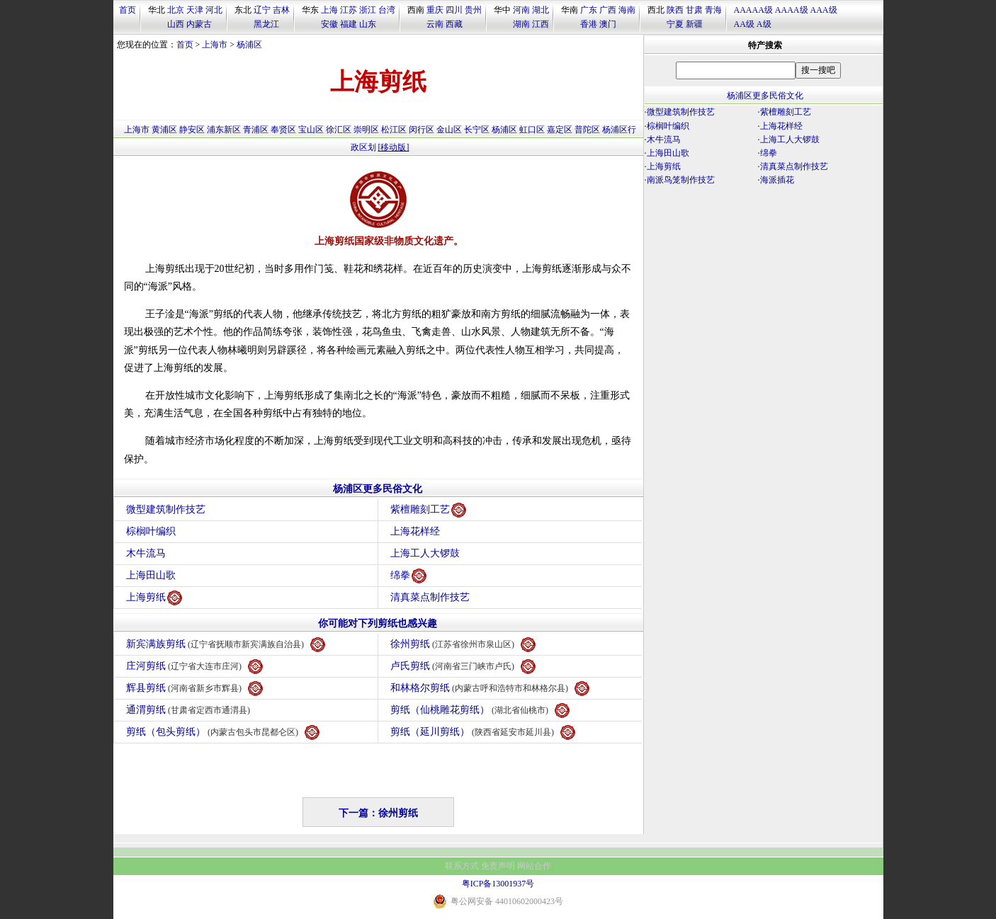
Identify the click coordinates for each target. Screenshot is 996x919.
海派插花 (777, 180)
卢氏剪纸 (463, 666)
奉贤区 (283, 130)
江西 (540, 24)
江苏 (348, 10)
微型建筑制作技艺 (165, 509)
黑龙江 (266, 24)
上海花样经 (415, 531)
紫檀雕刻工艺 (428, 510)
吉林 (281, 10)
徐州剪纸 (463, 644)
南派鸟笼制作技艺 (681, 180)
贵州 (473, 10)
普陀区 (587, 130)
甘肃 (694, 10)
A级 (764, 24)
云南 (434, 24)
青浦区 (255, 130)
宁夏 (675, 24)
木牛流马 (146, 553)
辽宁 (262, 10)
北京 (175, 10)
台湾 (386, 10)
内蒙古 (199, 24)
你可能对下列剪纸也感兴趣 (377, 623)
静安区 (192, 130)
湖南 (521, 24)
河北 (213, 10)
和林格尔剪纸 (490, 688)
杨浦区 (249, 45)
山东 (367, 24)
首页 (127, 10)
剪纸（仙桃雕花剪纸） (480, 710)
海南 (626, 10)
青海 (713, 10)
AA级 (744, 24)
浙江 (367, 10)
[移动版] (393, 147)
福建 (348, 24)
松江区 (394, 130)
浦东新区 (224, 130)
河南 (521, 10)
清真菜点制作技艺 (430, 597)
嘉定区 (559, 130)
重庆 (434, 10)
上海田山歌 (151, 575)
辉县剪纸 (195, 688)
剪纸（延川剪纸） (483, 732)
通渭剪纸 (190, 709)
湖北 (540, 10)
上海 (329, 10)
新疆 (694, 24)
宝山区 (311, 130)
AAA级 (823, 10)
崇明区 (366, 130)
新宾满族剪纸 (226, 644)
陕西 (675, 10)
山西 (175, 24)
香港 (588, 24)
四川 (454, 10)
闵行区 (421, 130)
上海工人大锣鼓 (425, 553)
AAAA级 (791, 10)
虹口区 (532, 130)
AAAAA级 (753, 10)
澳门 (607, 24)
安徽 (329, 24)
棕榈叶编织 (151, 531)
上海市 (214, 45)
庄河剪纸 (195, 666)
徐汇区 (338, 130)
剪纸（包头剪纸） (223, 732)
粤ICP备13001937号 (498, 884)
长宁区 (476, 130)
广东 (588, 10)
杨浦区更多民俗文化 (377, 489)
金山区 (449, 130)
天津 (194, 10)
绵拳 (408, 576)
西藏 (454, 24)
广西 (607, 10)
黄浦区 (164, 130)
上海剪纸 (154, 597)
